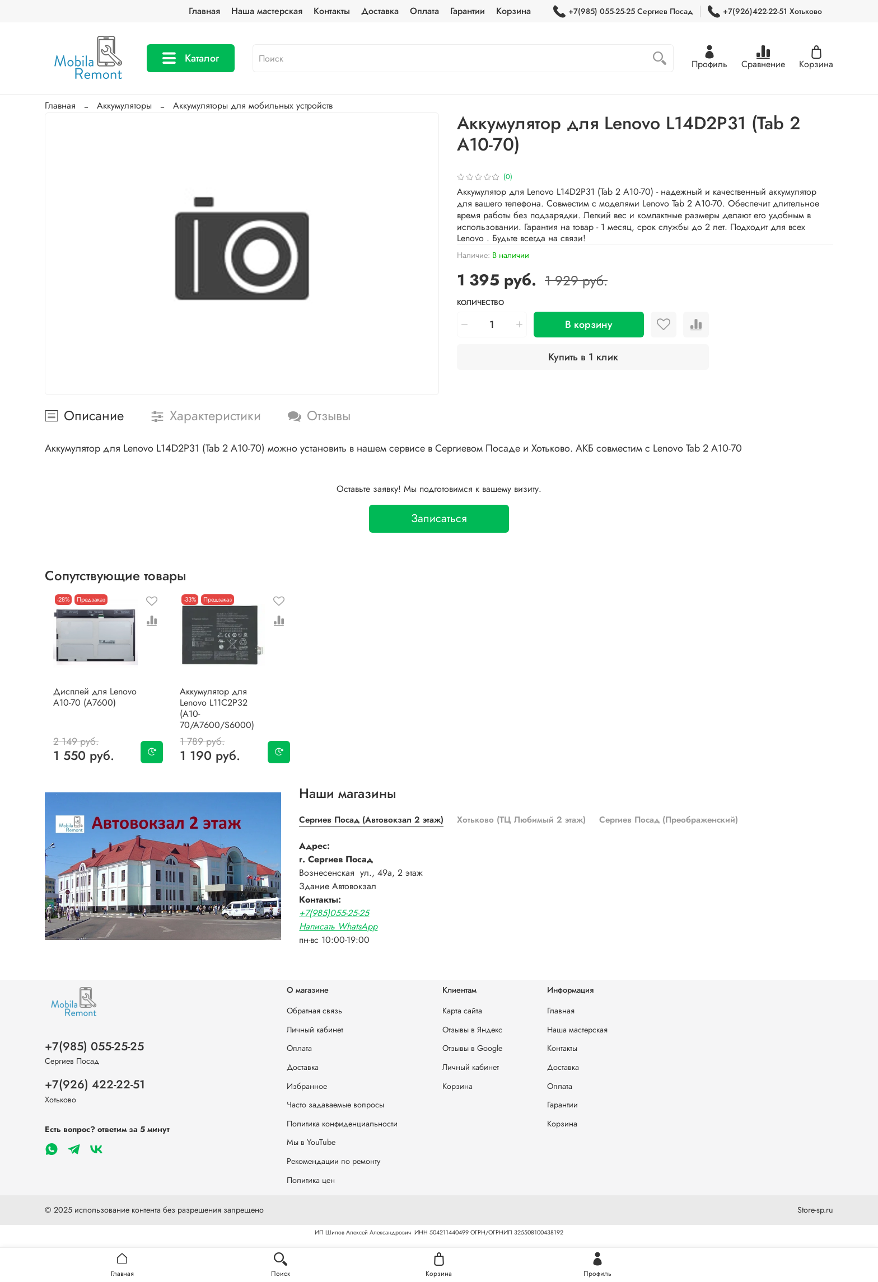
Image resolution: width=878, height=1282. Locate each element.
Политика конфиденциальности (342, 1123)
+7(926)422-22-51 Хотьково (765, 11)
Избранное (307, 1086)
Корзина (513, 10)
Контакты (332, 10)
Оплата (424, 10)
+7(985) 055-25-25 (94, 1046)
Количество (480, 303)
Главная (204, 10)
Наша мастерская (266, 10)
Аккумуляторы (124, 105)
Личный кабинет (315, 1029)
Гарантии (467, 10)
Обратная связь (314, 1010)
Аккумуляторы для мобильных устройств (253, 105)
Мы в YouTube (311, 1142)
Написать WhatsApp (338, 923)
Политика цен (311, 1180)
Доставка (380, 10)
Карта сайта (462, 1010)
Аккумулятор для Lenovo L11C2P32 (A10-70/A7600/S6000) (224, 710)
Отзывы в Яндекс (472, 1029)
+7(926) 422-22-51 (95, 1084)
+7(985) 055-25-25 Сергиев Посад (623, 11)
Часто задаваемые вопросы (335, 1104)
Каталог (190, 58)
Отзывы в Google (472, 1048)
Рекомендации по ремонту (333, 1161)
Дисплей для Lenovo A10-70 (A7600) (86, 705)
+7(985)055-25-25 (334, 909)
